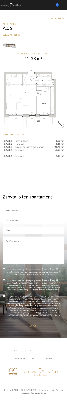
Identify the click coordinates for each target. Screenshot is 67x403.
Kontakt (48, 358)
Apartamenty (21, 358)
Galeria (34, 351)
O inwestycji (20, 351)
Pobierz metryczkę (11, 134)
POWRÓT (59, 18)
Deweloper (36, 358)
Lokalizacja (47, 351)
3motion (45, 393)
